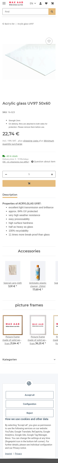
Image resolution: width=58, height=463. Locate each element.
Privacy (18, 453)
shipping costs (31, 140)
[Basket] (52, 3)
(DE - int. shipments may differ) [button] (15, 161)
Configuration (29, 404)
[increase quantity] (52, 174)
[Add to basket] (4, 33)
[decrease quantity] (6, 174)
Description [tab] (9, 194)
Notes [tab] (26, 194)
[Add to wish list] (49, 41)
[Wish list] (46, 3)
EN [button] (31, 3)
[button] (40, 3)
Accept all (29, 395)
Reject (30, 413)
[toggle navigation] (4, 2)
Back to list (10, 23)
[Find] (25, 11)
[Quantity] (29, 174)
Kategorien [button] (9, 359)
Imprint (8, 453)
